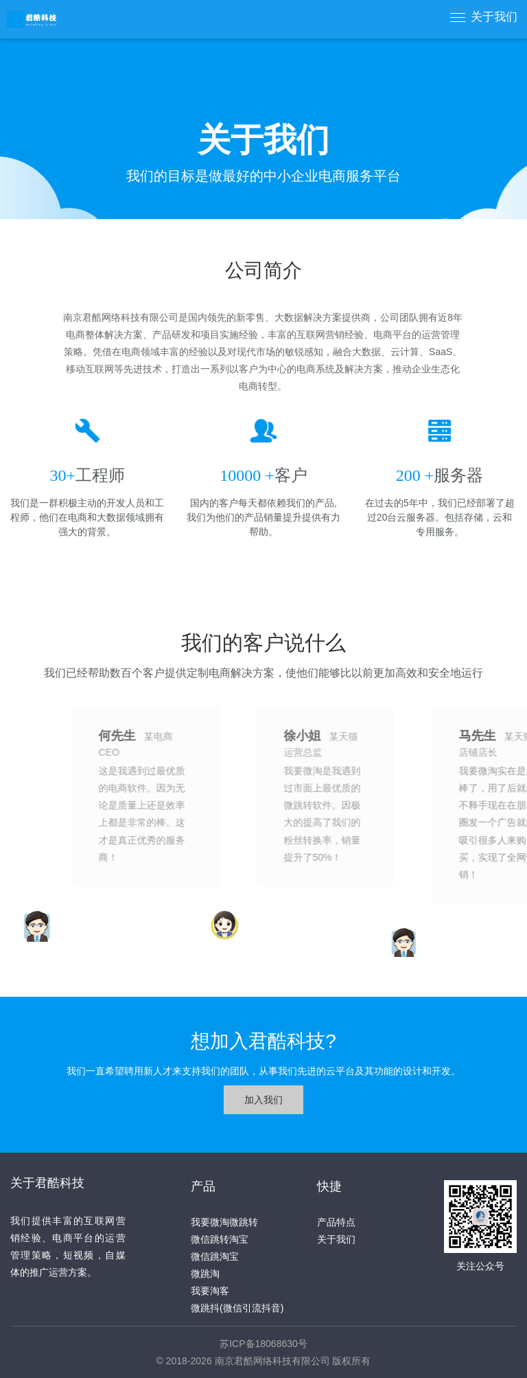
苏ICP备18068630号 (263, 1343)
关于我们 (494, 16)
